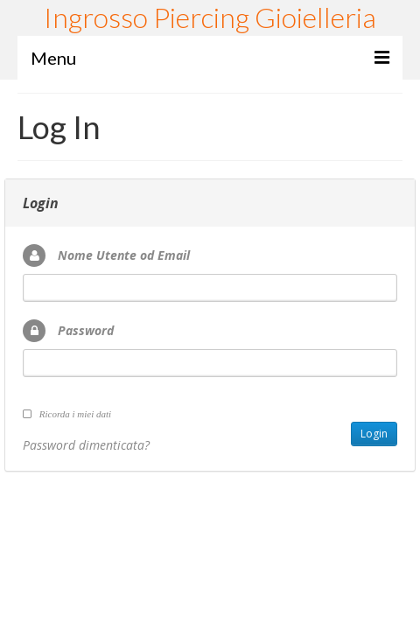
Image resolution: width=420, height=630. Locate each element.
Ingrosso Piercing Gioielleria (210, 17)
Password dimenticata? (86, 445)
